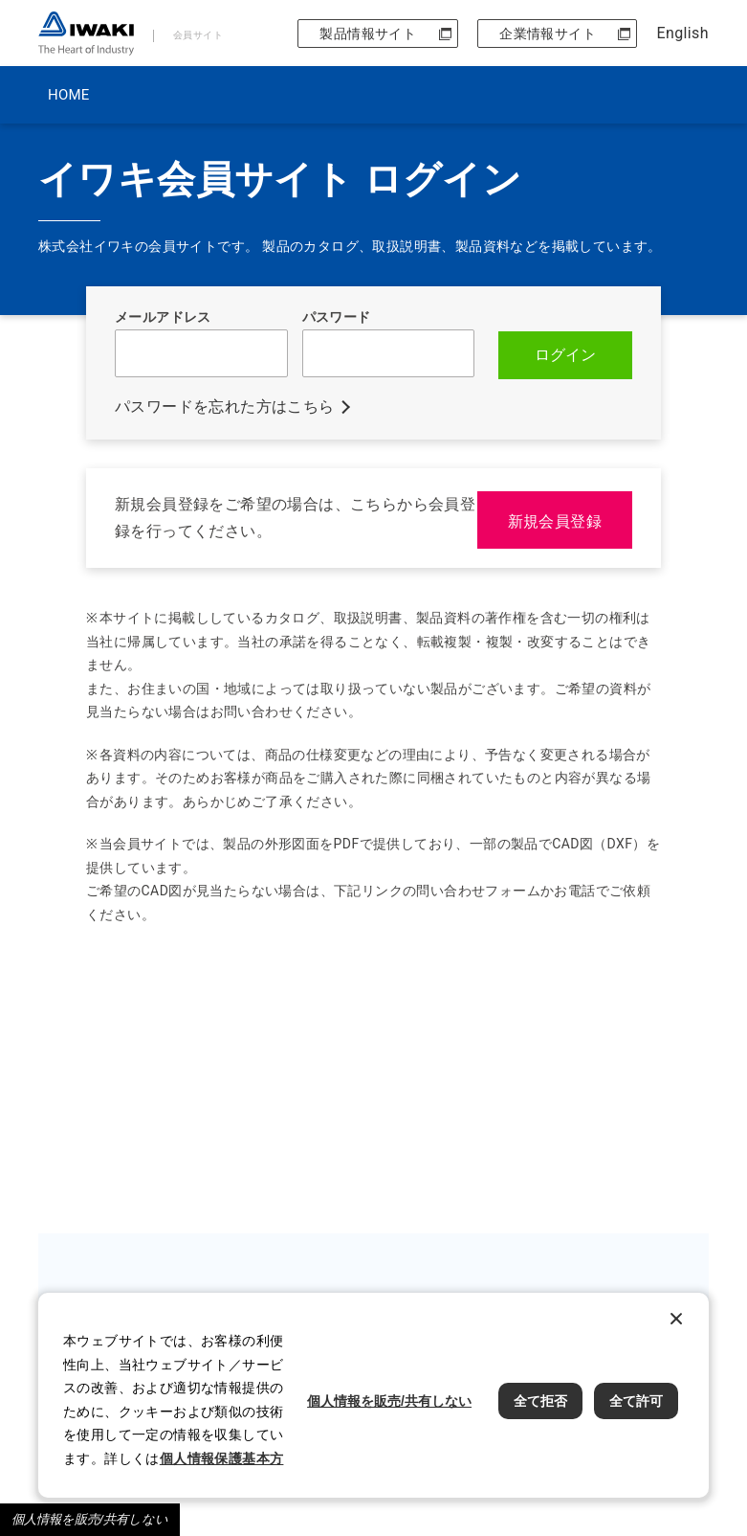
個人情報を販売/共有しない (89, 1519)
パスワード (336, 317)
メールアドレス (163, 317)
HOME (68, 94)
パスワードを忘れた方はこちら (225, 404)
